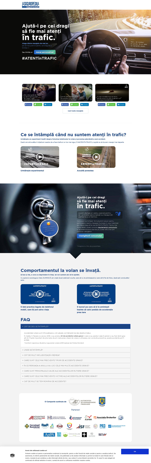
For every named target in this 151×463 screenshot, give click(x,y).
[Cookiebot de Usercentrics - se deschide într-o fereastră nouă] (12, 459)
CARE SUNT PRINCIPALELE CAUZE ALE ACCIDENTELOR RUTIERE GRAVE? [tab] (55, 371)
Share (29, 104)
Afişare (96, 459)
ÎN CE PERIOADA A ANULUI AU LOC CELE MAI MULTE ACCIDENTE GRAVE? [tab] (55, 366)
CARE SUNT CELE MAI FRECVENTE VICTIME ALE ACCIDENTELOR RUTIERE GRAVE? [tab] (59, 376)
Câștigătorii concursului (90, 236)
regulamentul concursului (107, 227)
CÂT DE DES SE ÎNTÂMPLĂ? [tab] (35, 326)
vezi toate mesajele (75, 111)
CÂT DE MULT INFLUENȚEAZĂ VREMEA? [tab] (41, 355)
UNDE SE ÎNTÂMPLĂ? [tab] (32, 350)
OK (135, 444)
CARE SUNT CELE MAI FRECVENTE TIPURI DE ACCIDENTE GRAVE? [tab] (52, 360)
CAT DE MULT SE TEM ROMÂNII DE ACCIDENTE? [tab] (44, 381)
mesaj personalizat (45, 52)
